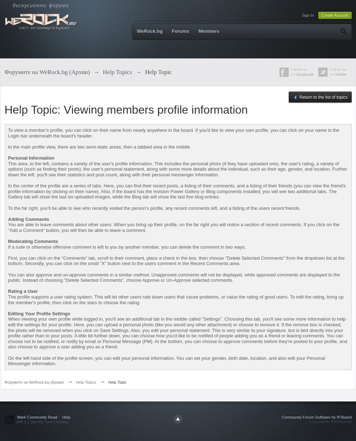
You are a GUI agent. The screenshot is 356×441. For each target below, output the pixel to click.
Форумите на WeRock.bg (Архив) (34, 382)
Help (66, 417)
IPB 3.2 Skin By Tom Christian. (43, 422)
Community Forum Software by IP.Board (316, 417)
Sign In (308, 15)
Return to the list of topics (320, 97)
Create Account (334, 15)
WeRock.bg (150, 31)
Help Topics (86, 382)
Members (209, 31)
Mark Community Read (37, 417)
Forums (180, 31)
